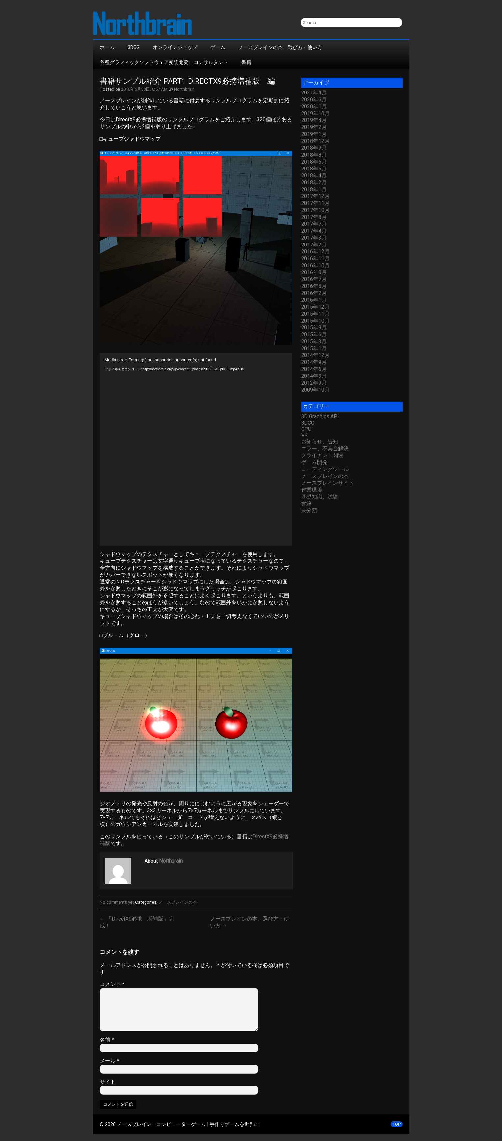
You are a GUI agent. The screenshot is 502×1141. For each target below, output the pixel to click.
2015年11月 (315, 314)
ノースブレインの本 (177, 902)
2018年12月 (315, 141)
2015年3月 (314, 341)
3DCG (134, 47)
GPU (306, 429)
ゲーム (217, 47)
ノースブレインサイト (327, 483)
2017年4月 (314, 231)
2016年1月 (314, 300)
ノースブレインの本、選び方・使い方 (280, 47)
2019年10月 (315, 113)
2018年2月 (314, 182)
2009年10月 (315, 390)
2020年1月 (314, 106)
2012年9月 (314, 383)
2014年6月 (314, 369)
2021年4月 (314, 93)
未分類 (309, 510)
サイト (108, 1082)
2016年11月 (315, 258)
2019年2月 (314, 127)
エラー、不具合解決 (325, 448)
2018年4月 (314, 175)
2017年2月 (314, 245)
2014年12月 (315, 355)
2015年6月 (314, 334)
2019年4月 (314, 120)
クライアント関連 (322, 455)
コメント (112, 984)
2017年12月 (315, 196)
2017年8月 (314, 217)
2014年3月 (314, 376)
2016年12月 (315, 251)
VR (304, 435)
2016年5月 (314, 286)
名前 (107, 1040)
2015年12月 (315, 307)
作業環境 (311, 490)
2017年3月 (314, 238)
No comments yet (117, 902)
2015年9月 (314, 327)
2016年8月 (314, 272)
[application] (196, 449)
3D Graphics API (320, 416)
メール (109, 1061)
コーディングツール (325, 469)
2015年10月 (315, 321)
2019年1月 (314, 134)
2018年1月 (314, 189)
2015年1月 (314, 348)
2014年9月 (314, 362)
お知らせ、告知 (319, 441)
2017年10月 (315, 210)
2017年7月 (314, 224)
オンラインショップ (175, 47)
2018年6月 (314, 162)
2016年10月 (315, 265)
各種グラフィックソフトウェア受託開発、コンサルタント (164, 62)
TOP (396, 1124)
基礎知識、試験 (319, 497)
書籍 (246, 62)
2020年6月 (314, 99)
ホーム (107, 47)
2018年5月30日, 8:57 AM (144, 89)
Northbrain (184, 89)
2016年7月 (314, 279)
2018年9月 (314, 148)
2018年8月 (314, 155)
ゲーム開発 (314, 462)
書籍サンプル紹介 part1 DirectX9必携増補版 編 (187, 81)
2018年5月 (314, 169)
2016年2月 (314, 293)
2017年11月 (315, 203)
